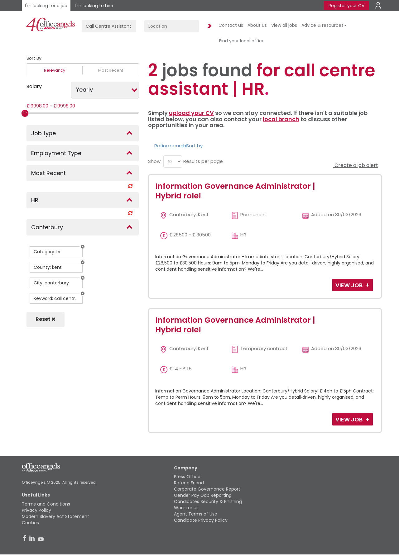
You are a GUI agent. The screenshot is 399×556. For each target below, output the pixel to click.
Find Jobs (208, 26)
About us (257, 25)
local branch (281, 119)
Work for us (186, 508)
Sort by (194, 145)
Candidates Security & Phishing (208, 501)
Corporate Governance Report (207, 489)
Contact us (231, 25)
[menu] (172, 161)
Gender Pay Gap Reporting (203, 495)
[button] (82, 247)
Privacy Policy (36, 510)
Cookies (30, 523)
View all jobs (284, 25)
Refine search (170, 145)
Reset (45, 319)
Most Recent (110, 70)
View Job (349, 285)
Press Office (187, 476)
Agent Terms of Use (195, 514)
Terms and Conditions (46, 504)
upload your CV (191, 113)
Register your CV (346, 5)
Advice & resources (324, 25)
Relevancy (54, 70)
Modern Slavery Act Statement (55, 516)
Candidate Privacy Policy (201, 520)
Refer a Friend (189, 483)
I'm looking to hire (94, 5)
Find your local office (242, 41)
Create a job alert (355, 165)
